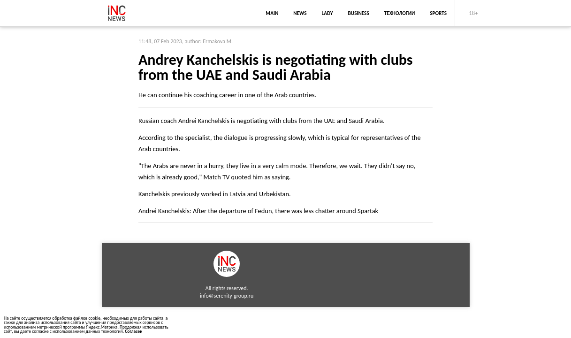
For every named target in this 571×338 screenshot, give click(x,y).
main (272, 13)
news (299, 13)
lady (327, 13)
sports (438, 13)
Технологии (399, 13)
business (358, 13)
